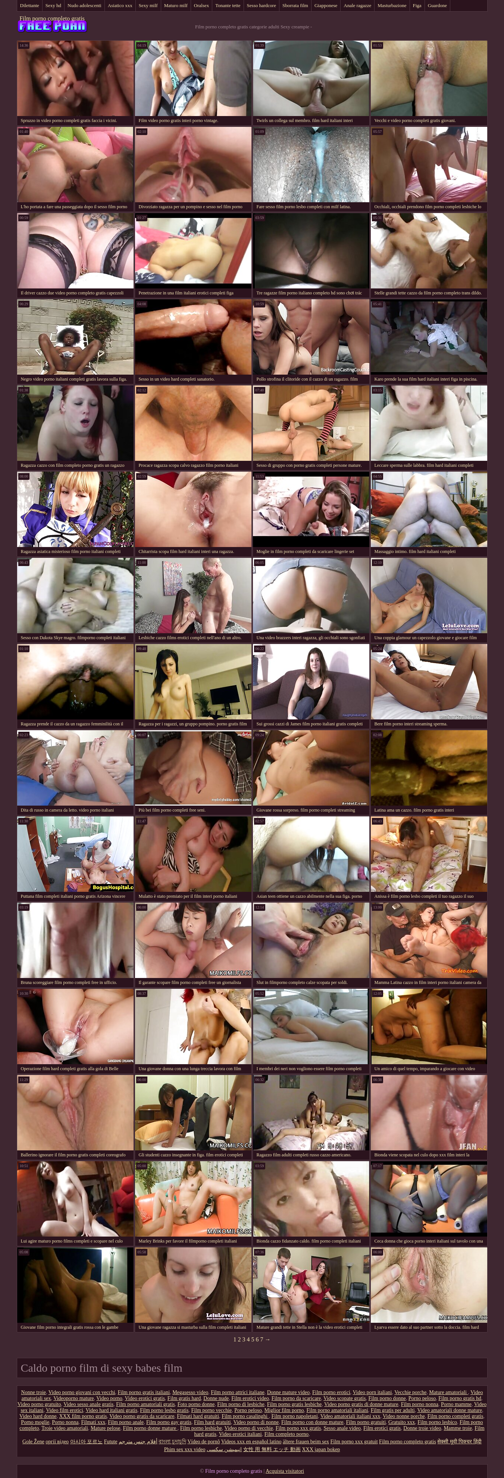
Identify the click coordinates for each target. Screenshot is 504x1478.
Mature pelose (105, 1428)
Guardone (437, 5)
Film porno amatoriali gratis (145, 1404)
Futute (111, 1441)
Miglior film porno (284, 1410)
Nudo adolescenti (84, 5)
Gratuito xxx (401, 1422)
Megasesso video (190, 1392)
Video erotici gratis (145, 1398)
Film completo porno (286, 1434)
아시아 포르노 (86, 1441)
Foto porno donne (196, 1404)
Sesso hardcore (261, 5)
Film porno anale (126, 1422)
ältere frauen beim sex (306, 1441)
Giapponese (325, 5)
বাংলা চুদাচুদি (172, 1441)
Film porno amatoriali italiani (337, 1410)
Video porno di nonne (256, 1422)
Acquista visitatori (285, 1471)
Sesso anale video (342, 1428)
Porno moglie (35, 1422)
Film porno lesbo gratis (164, 1410)
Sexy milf (148, 5)
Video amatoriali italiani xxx (350, 1416)
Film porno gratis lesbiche (294, 1404)
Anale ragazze (357, 5)
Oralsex (201, 5)
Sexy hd (53, 5)
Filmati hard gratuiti (198, 1416)
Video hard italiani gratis (111, 1410)
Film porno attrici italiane (237, 1392)
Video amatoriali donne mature (449, 1410)
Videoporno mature (73, 1398)
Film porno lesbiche (201, 1428)
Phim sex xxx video (185, 1449)
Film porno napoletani (295, 1416)
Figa (417, 5)
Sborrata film (295, 5)
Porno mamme (456, 1404)
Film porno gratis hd (459, 1398)
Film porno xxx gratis (298, 1428)
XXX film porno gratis (83, 1416)
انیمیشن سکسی (224, 1449)
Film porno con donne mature (312, 1422)
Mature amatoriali (448, 1392)
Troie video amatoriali (64, 1428)
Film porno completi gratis (455, 1416)
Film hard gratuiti (212, 1422)
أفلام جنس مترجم (138, 1441)
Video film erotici (64, 1410)
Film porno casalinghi (245, 1416)
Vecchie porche (410, 1392)
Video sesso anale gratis (88, 1404)
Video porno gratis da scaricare (141, 1416)
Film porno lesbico (437, 1422)
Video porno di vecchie (249, 1428)
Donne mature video (288, 1392)
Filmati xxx (93, 1422)
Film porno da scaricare (296, 1398)
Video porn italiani (372, 1392)
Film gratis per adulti (393, 1410)
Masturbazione (392, 5)
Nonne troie (33, 1392)
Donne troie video (422, 1428)
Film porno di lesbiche (240, 1404)
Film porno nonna (419, 1404)
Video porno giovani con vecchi (81, 1392)
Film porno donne (387, 1398)
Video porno (109, 1398)
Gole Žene (33, 1441)
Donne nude (216, 1398)
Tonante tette (227, 5)
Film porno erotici (331, 1392)
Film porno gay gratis (168, 1422)
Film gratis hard (184, 1398)
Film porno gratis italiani (144, 1392)
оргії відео (57, 1441)
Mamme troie (458, 1428)
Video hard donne (37, 1416)
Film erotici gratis (382, 1428)
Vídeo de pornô (203, 1441)
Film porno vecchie (211, 1410)
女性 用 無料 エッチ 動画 (272, 1449)
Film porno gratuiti (366, 1422)
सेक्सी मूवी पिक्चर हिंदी (459, 1441)
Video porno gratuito (39, 1404)
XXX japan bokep (321, 1449)
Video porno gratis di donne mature (361, 1404)
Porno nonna (65, 1422)
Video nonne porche (404, 1416)
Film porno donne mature (150, 1428)
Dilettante (29, 5)
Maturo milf (176, 5)
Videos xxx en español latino (251, 1441)
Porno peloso (422, 1398)
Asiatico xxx (120, 5)
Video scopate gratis (344, 1398)
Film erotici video (250, 1398)
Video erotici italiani (240, 1434)
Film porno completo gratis (52, 18)
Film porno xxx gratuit (354, 1441)
